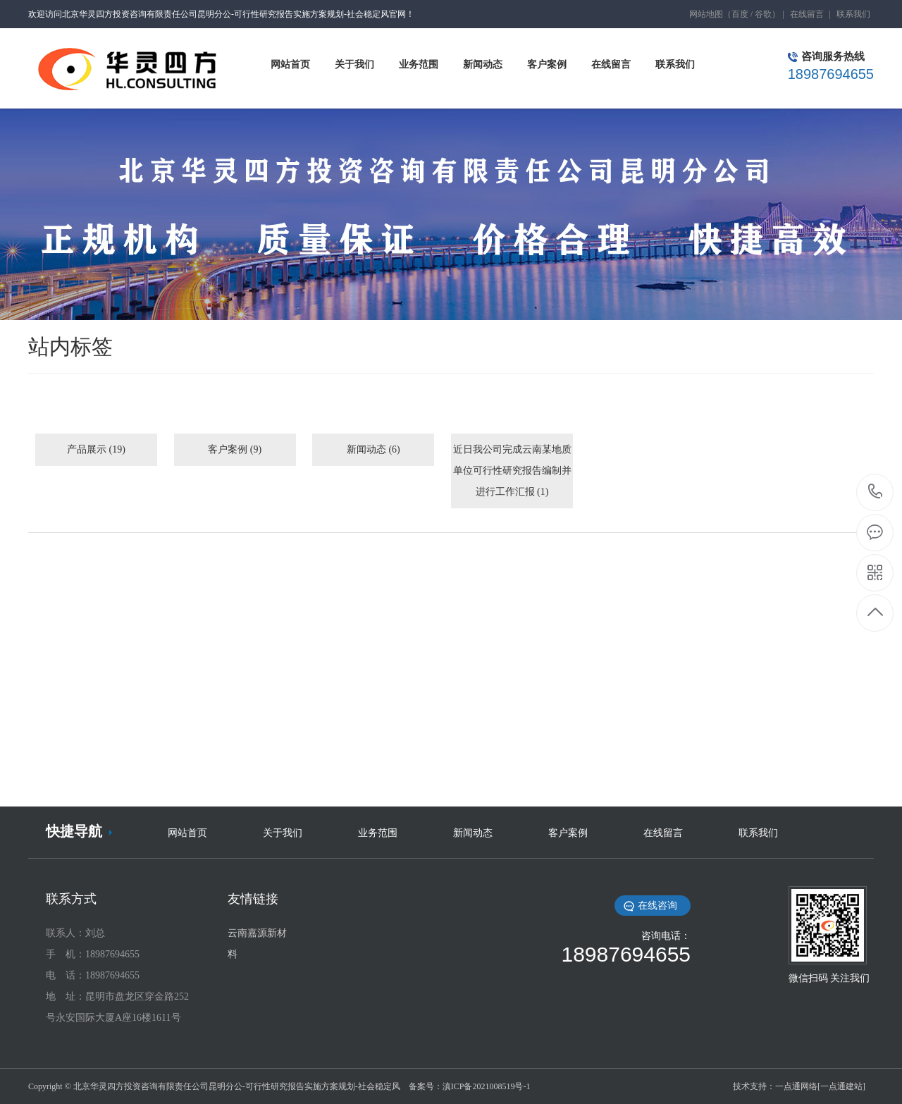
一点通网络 (796, 1086)
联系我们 (853, 14)
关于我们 (282, 833)
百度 (739, 14)
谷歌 (763, 14)
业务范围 (377, 833)
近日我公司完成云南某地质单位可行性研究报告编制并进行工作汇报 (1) (512, 470)
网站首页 (187, 833)
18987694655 (875, 492)
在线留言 (807, 14)
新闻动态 (473, 833)
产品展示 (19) (96, 449)
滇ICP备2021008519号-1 (487, 1086)
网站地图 (706, 14)
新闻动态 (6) (373, 449)
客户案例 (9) (234, 449)
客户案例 (568, 833)
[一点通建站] (841, 1086)
